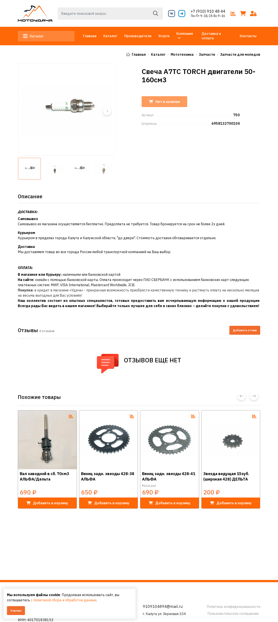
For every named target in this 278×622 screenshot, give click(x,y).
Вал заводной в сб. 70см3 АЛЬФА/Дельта (44, 476)
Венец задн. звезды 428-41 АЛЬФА (168, 476)
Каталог (33, 36)
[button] (107, 111)
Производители (137, 36)
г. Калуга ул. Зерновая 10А (164, 614)
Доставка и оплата (211, 35)
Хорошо (16, 610)
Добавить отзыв (245, 330)
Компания (184, 33)
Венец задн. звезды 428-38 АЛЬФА (107, 476)
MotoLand (149, 486)
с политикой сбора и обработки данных (63, 600)
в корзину (47, 503)
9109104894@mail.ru (163, 606)
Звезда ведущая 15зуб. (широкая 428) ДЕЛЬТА (226, 476)
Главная (89, 36)
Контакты (248, 36)
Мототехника (182, 54)
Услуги (163, 36)
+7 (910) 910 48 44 (208, 11)
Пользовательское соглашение (233, 613)
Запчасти (207, 54)
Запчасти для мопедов (240, 54)
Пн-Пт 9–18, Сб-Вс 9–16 (208, 16)
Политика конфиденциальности (233, 606)
